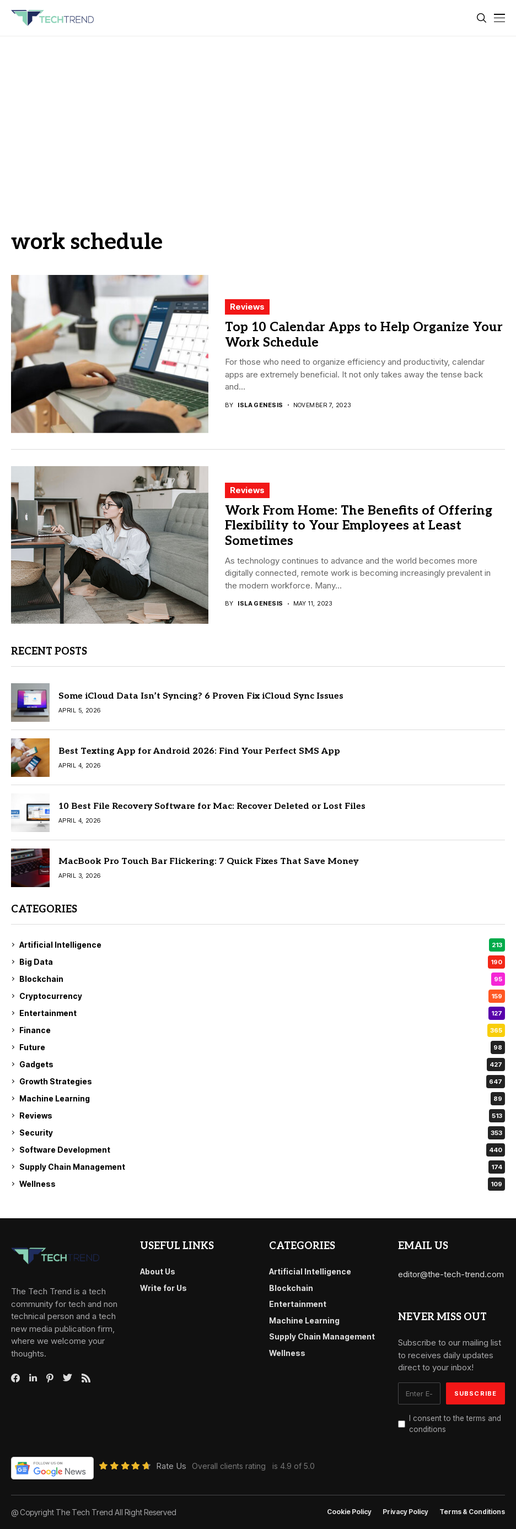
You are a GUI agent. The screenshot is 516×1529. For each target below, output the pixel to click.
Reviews (247, 306)
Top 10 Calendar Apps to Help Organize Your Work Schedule (364, 335)
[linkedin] (33, 1378)
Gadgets (262, 1064)
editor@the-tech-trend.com (451, 1274)
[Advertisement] (258, 119)
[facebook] (15, 1378)
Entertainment (262, 1013)
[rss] (86, 1378)
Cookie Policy (349, 1512)
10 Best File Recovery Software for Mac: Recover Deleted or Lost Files (212, 806)
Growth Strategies (262, 1081)
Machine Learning (262, 1098)
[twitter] (67, 1378)
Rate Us (171, 1466)
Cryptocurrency (262, 996)
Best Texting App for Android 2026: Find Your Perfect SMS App (199, 751)
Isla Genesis (260, 405)
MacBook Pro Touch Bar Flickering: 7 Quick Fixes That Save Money (208, 861)
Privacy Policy (405, 1512)
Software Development (262, 1150)
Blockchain (262, 979)
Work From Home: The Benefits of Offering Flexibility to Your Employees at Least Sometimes (358, 526)
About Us (157, 1271)
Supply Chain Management (262, 1167)
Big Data (262, 962)
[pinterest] (49, 1378)
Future (262, 1047)
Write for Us (163, 1288)
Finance (262, 1030)
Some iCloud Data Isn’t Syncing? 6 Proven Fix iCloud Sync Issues (200, 696)
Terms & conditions (472, 1512)
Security (262, 1132)
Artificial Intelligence (262, 945)
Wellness (262, 1184)
